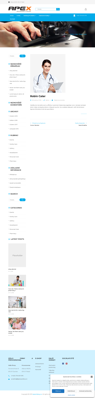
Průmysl (38, 366)
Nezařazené (14, 152)
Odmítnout (71, 391)
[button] (91, 377)
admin (47, 100)
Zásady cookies (71, 395)
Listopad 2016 (14, 129)
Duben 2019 (14, 116)
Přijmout (58, 391)
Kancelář (38, 369)
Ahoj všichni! (13, 70)
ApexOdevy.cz (37, 394)
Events (12, 140)
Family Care (13, 144)
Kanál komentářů (15, 183)
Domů (57, 34)
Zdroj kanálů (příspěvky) (17, 179)
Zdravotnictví (39, 363)
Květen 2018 (13, 120)
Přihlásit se (13, 174)
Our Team (64, 34)
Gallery (12, 148)
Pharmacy (13, 161)
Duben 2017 (13, 124)
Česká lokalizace (15, 187)
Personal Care (14, 157)
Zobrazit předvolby (85, 391)
